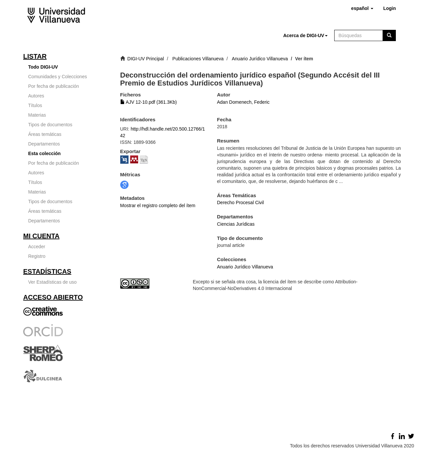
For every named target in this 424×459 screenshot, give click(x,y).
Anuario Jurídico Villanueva (260, 58)
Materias (37, 115)
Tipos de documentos (50, 124)
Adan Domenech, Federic (243, 102)
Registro (36, 256)
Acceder (36, 246)
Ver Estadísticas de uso (52, 282)
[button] (362, 8)
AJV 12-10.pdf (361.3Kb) (148, 102)
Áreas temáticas (44, 134)
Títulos (35, 105)
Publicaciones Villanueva (198, 58)
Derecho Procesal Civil (240, 202)
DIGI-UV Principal (145, 58)
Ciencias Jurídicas (236, 224)
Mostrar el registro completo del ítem (157, 205)
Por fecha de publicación (53, 86)
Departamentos (44, 143)
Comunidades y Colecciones (57, 76)
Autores (36, 95)
